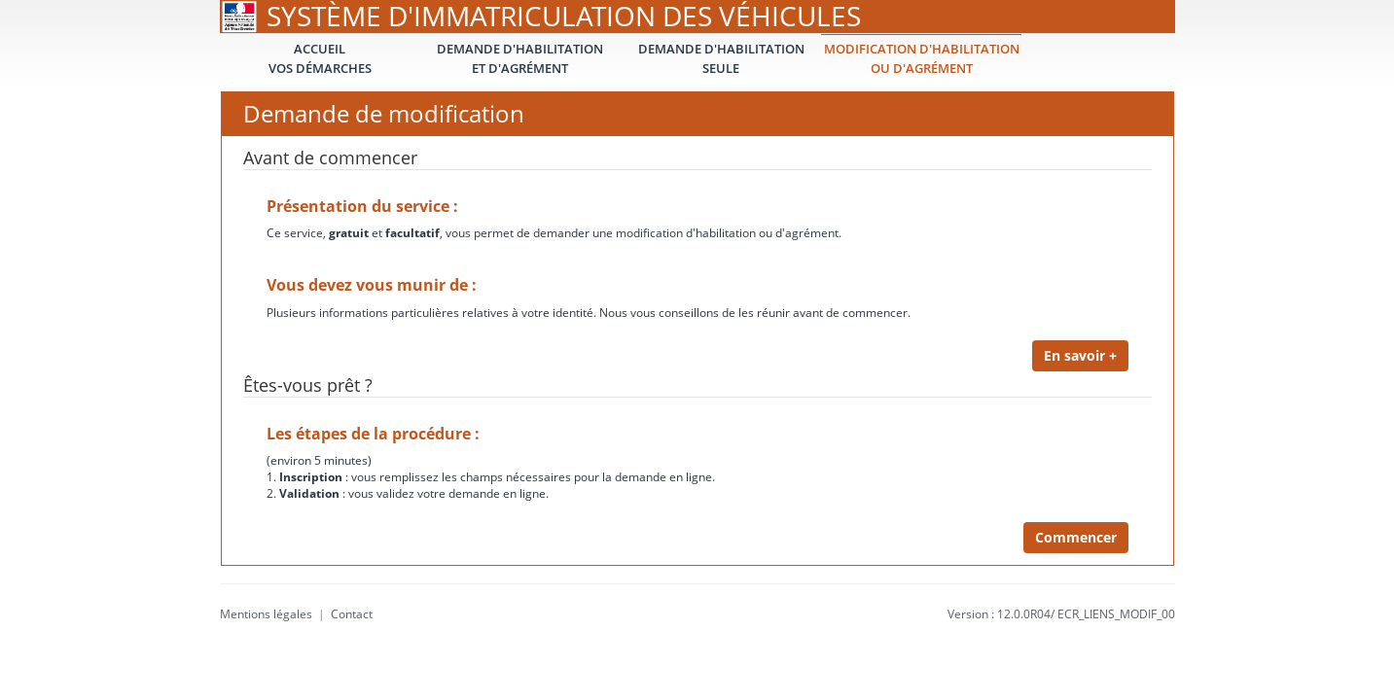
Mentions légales (266, 614)
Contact (352, 614)
